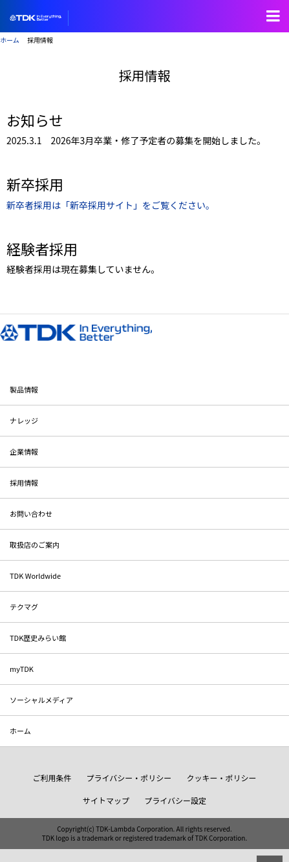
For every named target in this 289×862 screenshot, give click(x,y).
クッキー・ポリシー (222, 777)
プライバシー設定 (175, 800)
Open (273, 16)
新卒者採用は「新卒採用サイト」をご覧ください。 (110, 205)
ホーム (9, 40)
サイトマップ (106, 800)
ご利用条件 (51, 777)
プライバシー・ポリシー (129, 777)
